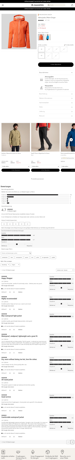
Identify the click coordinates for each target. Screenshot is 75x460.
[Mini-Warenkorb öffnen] (72, 5)
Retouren (42, 115)
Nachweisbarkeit (44, 102)
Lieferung (42, 111)
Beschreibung (43, 93)
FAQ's (41, 106)
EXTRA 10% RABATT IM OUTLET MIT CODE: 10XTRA (37, 1)
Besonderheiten (43, 72)
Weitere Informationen (45, 97)
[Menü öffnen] (3, 5)
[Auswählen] (41, 49)
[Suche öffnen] (56, 5)
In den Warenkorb (56, 64)
